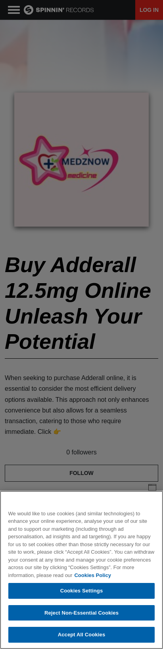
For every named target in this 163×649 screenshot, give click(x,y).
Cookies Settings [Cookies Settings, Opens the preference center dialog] (81, 591)
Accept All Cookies (81, 635)
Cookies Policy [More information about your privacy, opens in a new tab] (92, 575)
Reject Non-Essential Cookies (81, 613)
